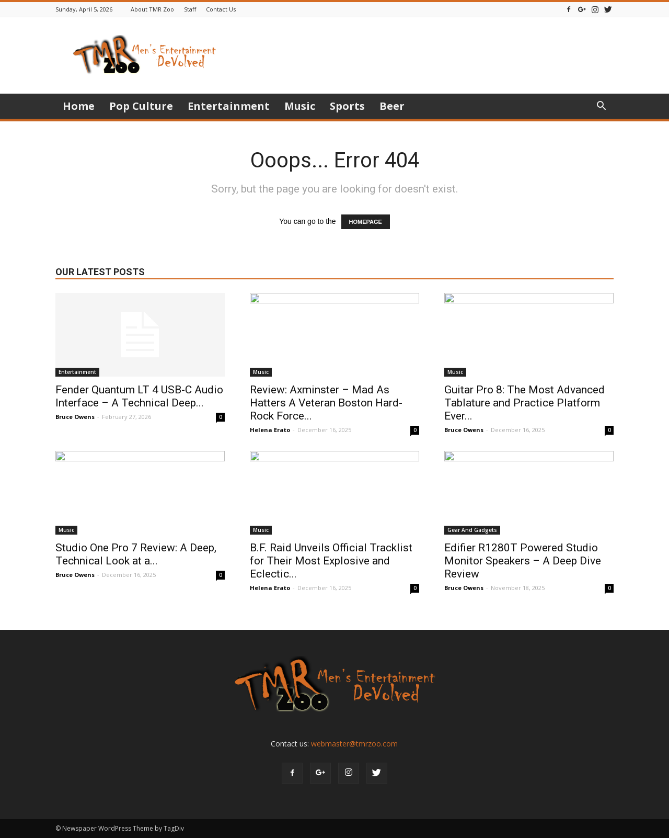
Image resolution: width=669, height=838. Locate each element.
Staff (190, 9)
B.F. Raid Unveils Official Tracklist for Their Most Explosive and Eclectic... (331, 560)
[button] (601, 107)
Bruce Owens (75, 417)
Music (299, 106)
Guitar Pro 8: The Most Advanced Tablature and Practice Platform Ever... (524, 402)
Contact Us (221, 9)
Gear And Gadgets (472, 530)
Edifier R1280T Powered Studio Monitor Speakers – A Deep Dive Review (522, 560)
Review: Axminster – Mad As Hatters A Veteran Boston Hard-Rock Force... (326, 402)
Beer (392, 106)
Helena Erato (270, 430)
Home (79, 106)
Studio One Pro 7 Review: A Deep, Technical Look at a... (135, 554)
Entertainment (229, 106)
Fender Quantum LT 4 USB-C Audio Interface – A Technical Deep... (139, 396)
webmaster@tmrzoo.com (354, 744)
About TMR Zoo (152, 9)
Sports (347, 106)
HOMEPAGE (365, 222)
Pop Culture (141, 106)
